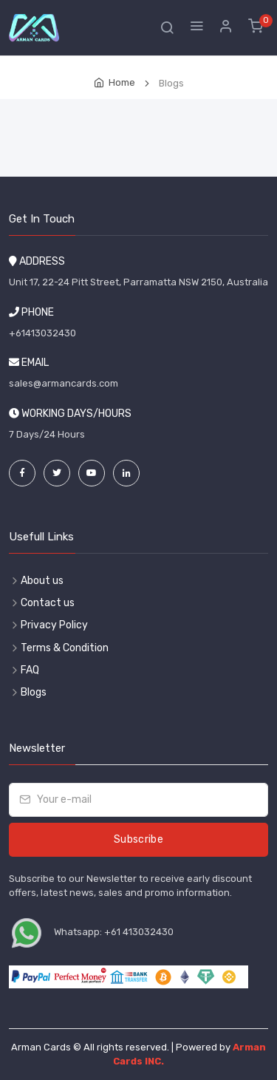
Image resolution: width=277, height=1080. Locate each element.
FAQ (30, 670)
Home (122, 82)
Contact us (48, 603)
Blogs (34, 692)
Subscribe (138, 839)
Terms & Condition (65, 648)
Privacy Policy (54, 625)
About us (42, 580)
